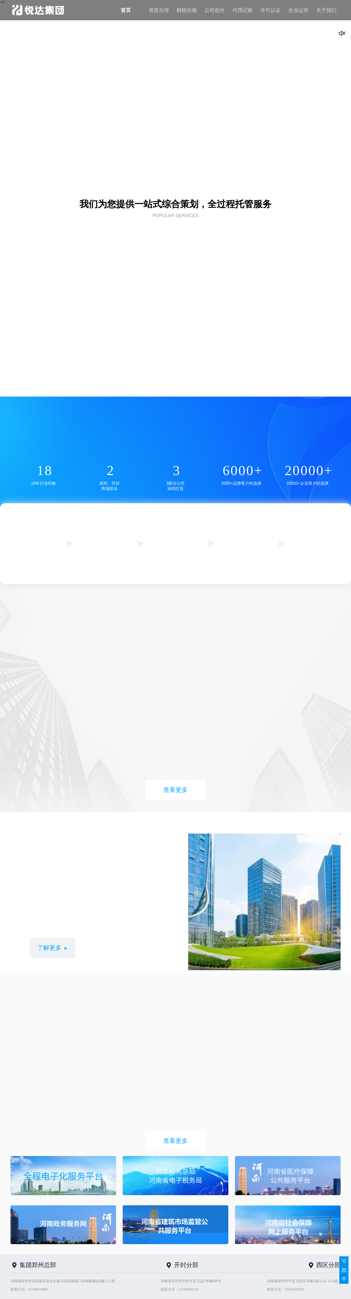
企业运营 (298, 10)
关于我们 (326, 10)
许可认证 (270, 10)
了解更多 (52, 948)
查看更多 (175, 789)
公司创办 (214, 10)
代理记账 (242, 10)
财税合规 (187, 10)
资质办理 (159, 10)
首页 (126, 10)
